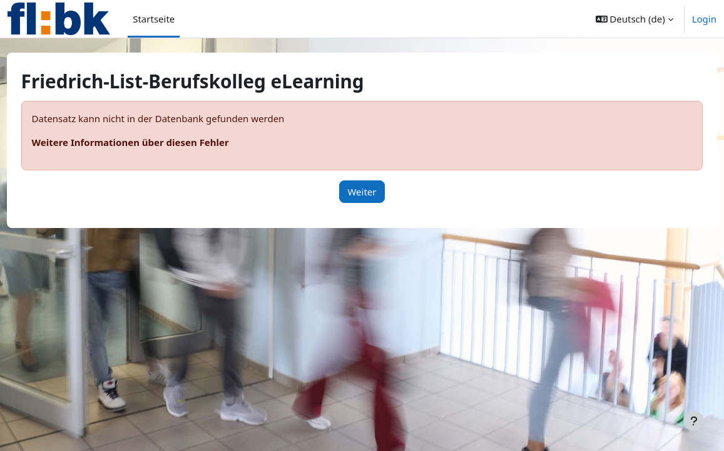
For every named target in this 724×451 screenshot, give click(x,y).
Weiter (361, 191)
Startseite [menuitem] (154, 19)
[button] (634, 19)
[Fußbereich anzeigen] (694, 421)
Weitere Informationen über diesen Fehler (153, 142)
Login (704, 19)
